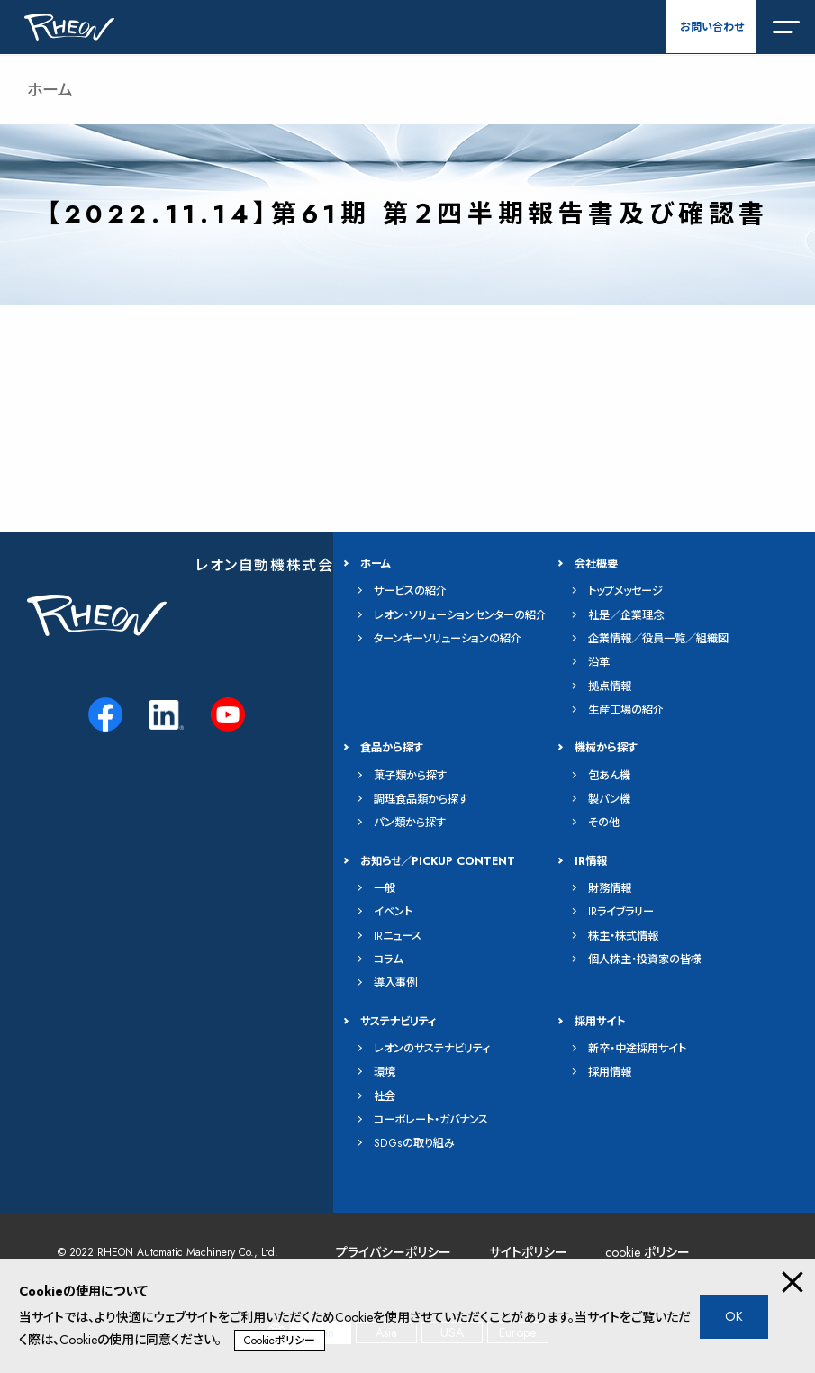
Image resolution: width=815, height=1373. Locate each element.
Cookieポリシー (279, 1340)
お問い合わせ (712, 27)
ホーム (50, 90)
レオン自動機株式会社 (272, 565)
